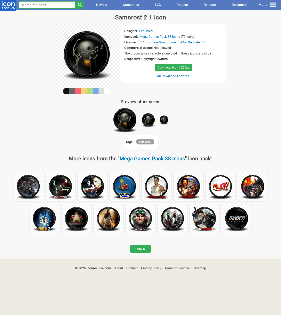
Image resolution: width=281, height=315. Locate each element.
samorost (145, 141)
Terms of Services (178, 268)
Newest (101, 5)
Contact (132, 268)
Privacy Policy (151, 268)
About (118, 268)
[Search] (79, 5)
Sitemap (200, 268)
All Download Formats (173, 76)
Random (210, 5)
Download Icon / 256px (173, 67)
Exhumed (146, 31)
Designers (239, 5)
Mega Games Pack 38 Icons (160, 37)
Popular (182, 5)
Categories (131, 5)
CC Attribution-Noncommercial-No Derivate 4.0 (171, 42)
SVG (158, 5)
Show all (140, 249)
